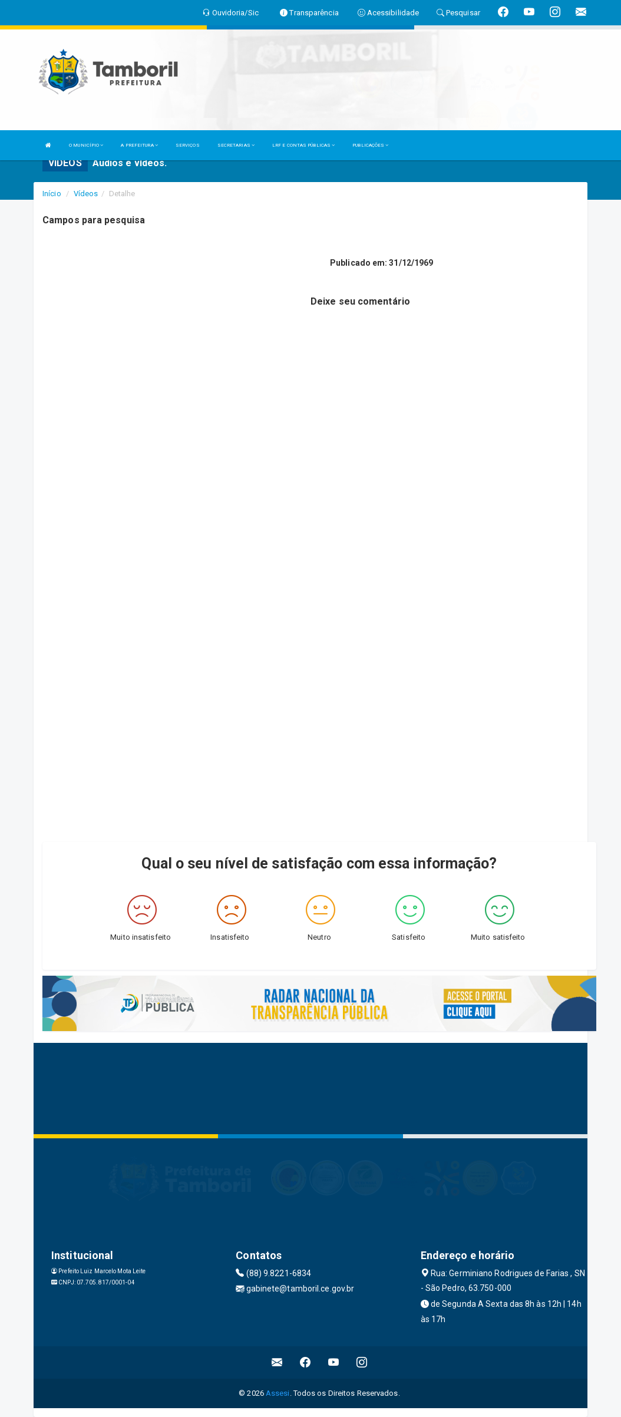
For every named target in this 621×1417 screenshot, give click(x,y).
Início (51, 193)
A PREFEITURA (139, 145)
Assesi (278, 1393)
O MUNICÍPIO (86, 145)
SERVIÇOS (188, 145)
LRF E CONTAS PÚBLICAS (303, 145)
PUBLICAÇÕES (370, 145)
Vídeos (86, 193)
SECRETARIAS (236, 145)
